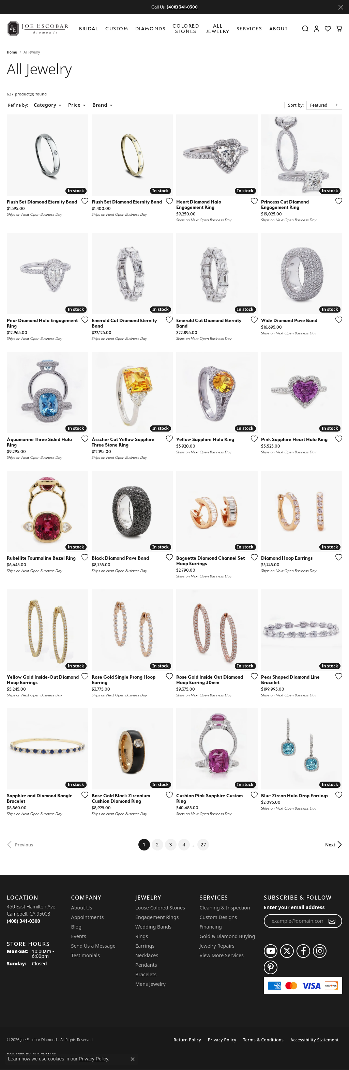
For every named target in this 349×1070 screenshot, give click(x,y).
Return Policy (187, 1040)
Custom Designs (218, 917)
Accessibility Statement (314, 1040)
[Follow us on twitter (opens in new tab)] (287, 951)
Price (74, 105)
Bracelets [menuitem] (145, 974)
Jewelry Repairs (217, 946)
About (278, 28)
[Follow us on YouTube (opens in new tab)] (270, 951)
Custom (116, 28)
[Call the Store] (23, 921)
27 (203, 844)
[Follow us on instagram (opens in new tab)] (320, 951)
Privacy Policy (222, 1040)
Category (45, 105)
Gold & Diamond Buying (227, 936)
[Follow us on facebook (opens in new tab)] (303, 951)
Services (249, 28)
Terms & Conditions (263, 1040)
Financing (211, 926)
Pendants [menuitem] (146, 965)
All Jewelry (218, 28)
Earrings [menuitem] (144, 946)
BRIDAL (88, 28)
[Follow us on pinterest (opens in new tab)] (270, 967)
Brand (99, 105)
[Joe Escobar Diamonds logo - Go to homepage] (37, 28)
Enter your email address (294, 907)
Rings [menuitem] (141, 936)
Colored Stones (185, 28)
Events (78, 936)
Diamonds (150, 28)
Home (12, 52)
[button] (305, 28)
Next (330, 845)
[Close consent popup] (133, 1059)
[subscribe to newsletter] (332, 921)
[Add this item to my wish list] (82, 201)
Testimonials (85, 955)
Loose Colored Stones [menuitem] (160, 907)
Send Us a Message (93, 946)
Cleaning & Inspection (225, 907)
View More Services (222, 955)
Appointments (87, 917)
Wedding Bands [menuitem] (153, 926)
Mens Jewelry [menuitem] (150, 984)
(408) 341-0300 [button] (182, 7)
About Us (81, 907)
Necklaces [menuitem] (146, 955)
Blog (76, 926)
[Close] (340, 7)
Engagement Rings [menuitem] (157, 917)
